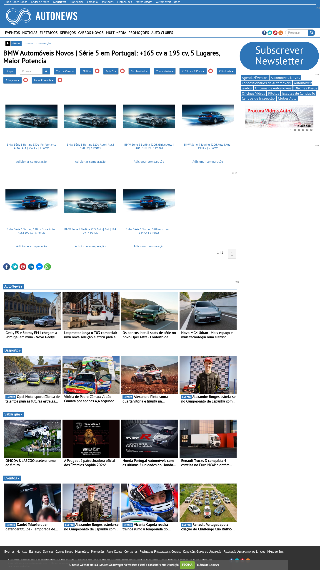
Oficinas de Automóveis (273, 88)
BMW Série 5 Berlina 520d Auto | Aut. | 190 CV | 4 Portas (90, 146)
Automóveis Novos (285, 77)
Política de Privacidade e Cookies (160, 552)
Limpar (10, 71)
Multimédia (116, 32)
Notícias (30, 32)
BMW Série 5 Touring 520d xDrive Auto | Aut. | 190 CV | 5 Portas (31, 231)
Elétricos (49, 32)
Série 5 (111, 71)
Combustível (139, 71)
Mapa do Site (275, 552)
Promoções (138, 32)
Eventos (12, 32)
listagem (28, 43)
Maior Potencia (44, 80)
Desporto (12, 350)
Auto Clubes (162, 32)
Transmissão (164, 71)
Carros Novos (91, 32)
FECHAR (187, 565)
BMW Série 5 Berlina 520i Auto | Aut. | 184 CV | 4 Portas (90, 231)
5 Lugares (12, 80)
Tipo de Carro (65, 71)
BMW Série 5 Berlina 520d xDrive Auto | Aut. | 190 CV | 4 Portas (149, 146)
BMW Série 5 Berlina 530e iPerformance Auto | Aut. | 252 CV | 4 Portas (31, 146)
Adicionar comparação (31, 162)
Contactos (130, 552)
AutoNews (13, 286)
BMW (86, 71)
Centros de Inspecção (258, 98)
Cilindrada (226, 71)
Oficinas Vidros (253, 93)
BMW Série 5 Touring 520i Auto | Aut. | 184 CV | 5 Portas (149, 231)
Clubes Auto (287, 98)
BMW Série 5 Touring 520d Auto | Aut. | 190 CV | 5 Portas (208, 146)
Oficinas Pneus (306, 88)
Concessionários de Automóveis (266, 83)
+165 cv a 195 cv (193, 71)
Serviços (68, 32)
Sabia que (13, 414)
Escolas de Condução (298, 93)
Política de (207, 565)
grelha (16, 43)
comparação (44, 43)
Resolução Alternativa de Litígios (244, 552)
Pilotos (273, 93)
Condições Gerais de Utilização (202, 552)
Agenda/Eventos (255, 77)
